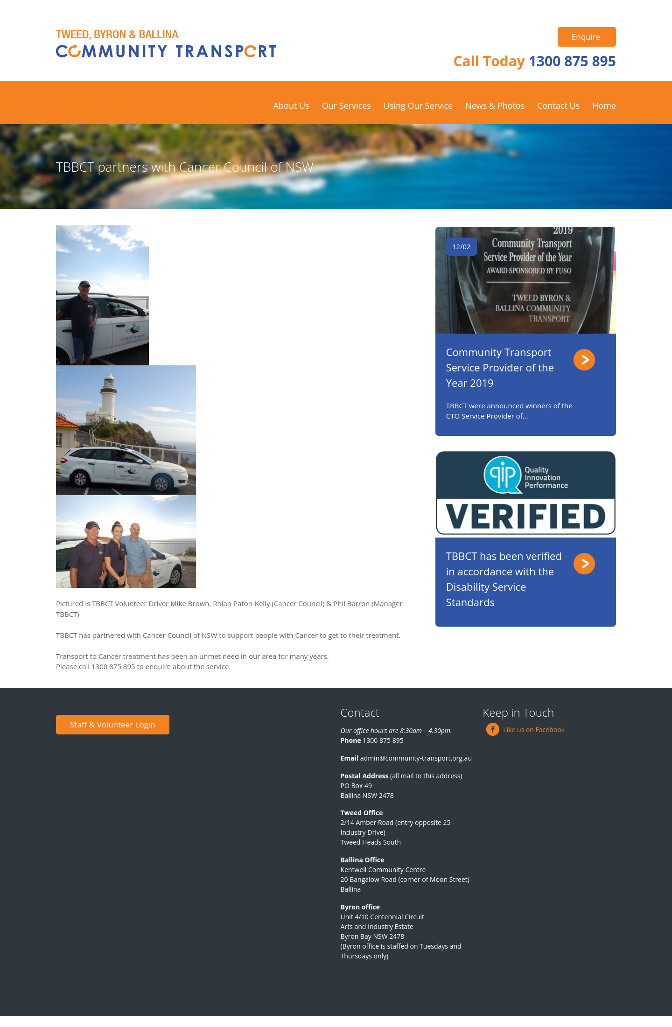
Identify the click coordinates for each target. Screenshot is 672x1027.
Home (604, 105)
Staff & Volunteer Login (112, 724)
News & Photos (495, 105)
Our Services (346, 105)
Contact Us (558, 105)
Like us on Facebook (525, 729)
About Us (291, 105)
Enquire (586, 36)
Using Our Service (418, 105)
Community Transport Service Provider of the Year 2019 (500, 367)
